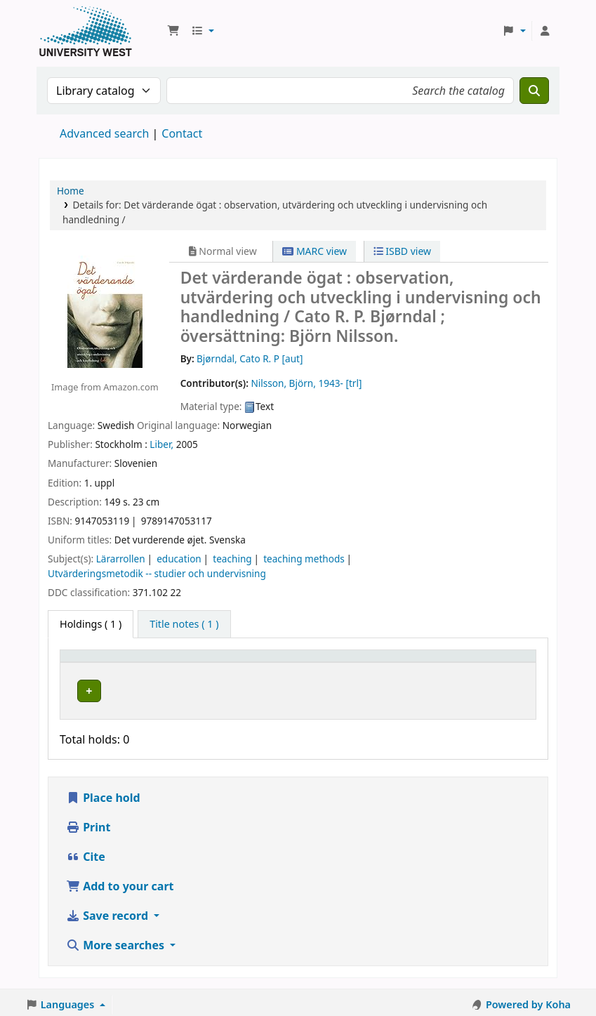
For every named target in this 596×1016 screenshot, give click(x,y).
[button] (173, 31)
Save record (108, 911)
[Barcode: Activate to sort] (489, 662)
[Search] (534, 90)
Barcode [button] (469, 662)
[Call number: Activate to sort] (328, 662)
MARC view (314, 251)
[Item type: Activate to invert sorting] (101, 662)
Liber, (161, 444)
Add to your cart (120, 882)
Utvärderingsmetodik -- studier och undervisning (157, 573)
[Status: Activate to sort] (410, 662)
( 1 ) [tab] (90, 624)
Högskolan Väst (185, 688)
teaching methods (304, 558)
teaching (232, 558)
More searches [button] (116, 941)
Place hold (103, 793)
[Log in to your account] (545, 31)
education (179, 558)
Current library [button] (186, 662)
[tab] (184, 624)
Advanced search (104, 133)
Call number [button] (316, 662)
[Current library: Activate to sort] (211, 662)
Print (88, 823)
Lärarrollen (120, 558)
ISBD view (402, 251)
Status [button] (401, 662)
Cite (85, 852)
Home (70, 190)
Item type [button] (90, 662)
